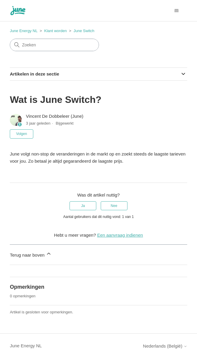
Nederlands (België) (165, 345)
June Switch (83, 31)
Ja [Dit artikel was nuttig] (83, 206)
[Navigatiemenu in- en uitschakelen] (176, 10)
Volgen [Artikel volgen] (21, 134)
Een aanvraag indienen (120, 235)
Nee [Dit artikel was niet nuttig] (114, 206)
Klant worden (55, 31)
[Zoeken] (54, 45)
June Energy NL (23, 31)
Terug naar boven (31, 254)
